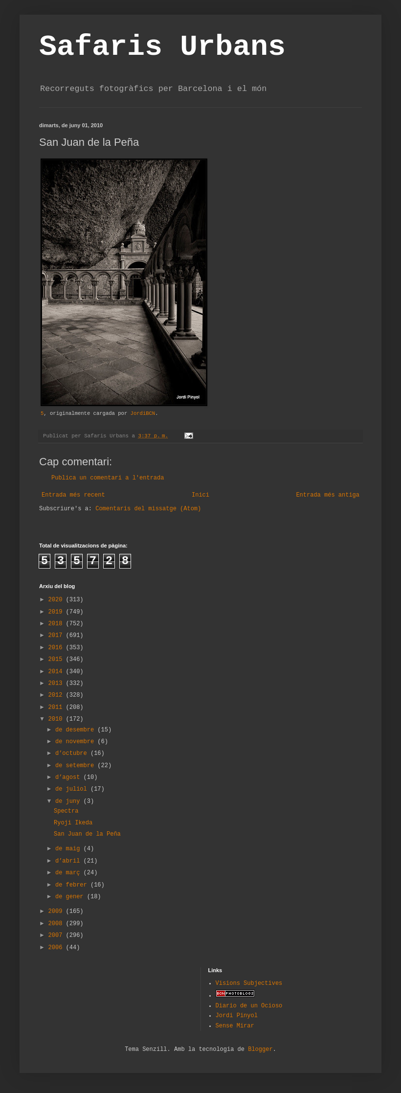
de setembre (76, 765)
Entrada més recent (73, 495)
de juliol (72, 789)
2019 (57, 612)
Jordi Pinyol (237, 1015)
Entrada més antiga (327, 495)
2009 (57, 911)
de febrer (72, 885)
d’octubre (72, 753)
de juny (69, 801)
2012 (57, 695)
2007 (57, 935)
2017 (57, 635)
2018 (57, 623)
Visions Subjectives (249, 983)
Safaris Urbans (162, 47)
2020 (57, 599)
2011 (57, 707)
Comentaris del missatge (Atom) (148, 508)
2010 (57, 719)
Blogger (260, 1049)
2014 (57, 671)
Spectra (66, 811)
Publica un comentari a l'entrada (107, 478)
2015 (57, 659)
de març (69, 872)
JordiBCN (143, 413)
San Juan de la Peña (87, 834)
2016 (57, 647)
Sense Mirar (235, 1026)
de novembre (76, 741)
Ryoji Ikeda (73, 823)
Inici (200, 495)
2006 (57, 947)
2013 (57, 683)
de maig (69, 848)
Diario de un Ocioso (249, 1005)
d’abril (69, 861)
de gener (71, 896)
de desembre (76, 730)
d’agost (69, 777)
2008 (57, 923)
